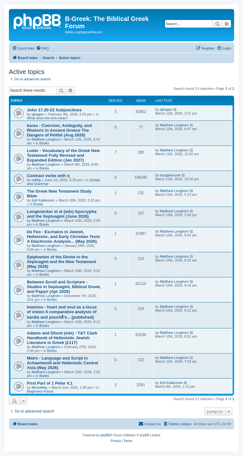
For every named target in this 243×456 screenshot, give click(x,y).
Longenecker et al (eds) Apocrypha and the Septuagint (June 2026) (61, 214)
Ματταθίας (40, 387)
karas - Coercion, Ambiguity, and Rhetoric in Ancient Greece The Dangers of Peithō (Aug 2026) (59, 130)
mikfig (36, 180)
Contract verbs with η (48, 175)
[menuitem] (42, 48)
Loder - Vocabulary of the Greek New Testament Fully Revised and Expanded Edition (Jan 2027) (63, 155)
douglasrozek (170, 175)
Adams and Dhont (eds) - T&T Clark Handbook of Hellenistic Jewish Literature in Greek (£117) (62, 338)
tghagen (38, 114)
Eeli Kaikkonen (43, 200)
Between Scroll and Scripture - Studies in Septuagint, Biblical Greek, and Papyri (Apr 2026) (64, 287)
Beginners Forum (40, 391)
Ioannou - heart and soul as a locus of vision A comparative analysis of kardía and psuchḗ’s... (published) (62, 312)
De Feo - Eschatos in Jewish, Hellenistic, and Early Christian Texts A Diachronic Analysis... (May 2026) (63, 236)
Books (44, 143)
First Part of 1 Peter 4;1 (50, 383)
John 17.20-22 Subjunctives (54, 110)
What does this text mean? (47, 118)
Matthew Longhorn (46, 139)
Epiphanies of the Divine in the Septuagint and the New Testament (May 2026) (61, 261)
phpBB (105, 435)
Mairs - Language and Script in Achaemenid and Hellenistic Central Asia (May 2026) (62, 363)
